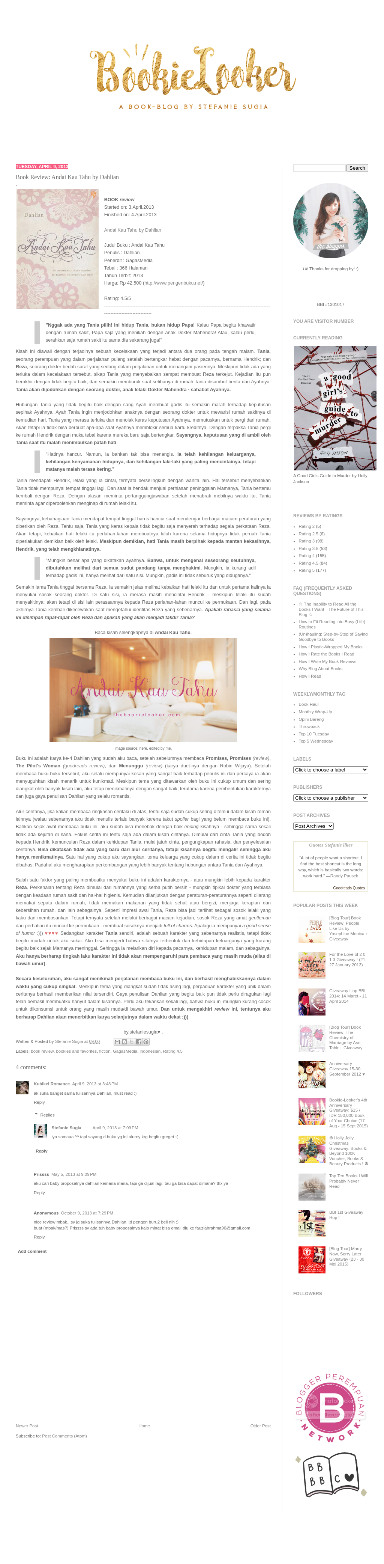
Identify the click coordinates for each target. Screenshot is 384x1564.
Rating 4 (306, 555)
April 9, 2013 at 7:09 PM (115, 1128)
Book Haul (308, 704)
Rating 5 (306, 570)
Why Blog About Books (320, 668)
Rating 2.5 (308, 534)
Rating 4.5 (173, 1051)
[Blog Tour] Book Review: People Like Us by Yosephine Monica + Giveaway (348, 928)
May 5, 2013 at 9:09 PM (74, 1174)
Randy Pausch (344, 876)
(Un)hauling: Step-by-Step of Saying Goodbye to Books (333, 637)
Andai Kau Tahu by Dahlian (132, 230)
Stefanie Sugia (69, 1041)
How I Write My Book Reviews (327, 661)
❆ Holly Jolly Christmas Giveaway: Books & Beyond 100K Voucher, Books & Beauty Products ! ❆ (348, 1151)
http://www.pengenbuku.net (173, 283)
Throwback (309, 726)
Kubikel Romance (52, 1084)
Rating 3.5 (308, 548)
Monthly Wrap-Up (315, 712)
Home (144, 1426)
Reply (39, 1102)
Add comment (32, 1251)
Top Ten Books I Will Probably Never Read (348, 1181)
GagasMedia (125, 1051)
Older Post (260, 1426)
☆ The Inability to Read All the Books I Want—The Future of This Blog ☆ (330, 609)
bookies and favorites (76, 1051)
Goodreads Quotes (349, 888)
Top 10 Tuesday (313, 734)
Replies (47, 1115)
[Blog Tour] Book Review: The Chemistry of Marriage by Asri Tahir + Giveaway (346, 1037)
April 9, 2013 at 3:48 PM (95, 1084)
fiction (104, 1051)
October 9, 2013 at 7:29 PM (87, 1213)
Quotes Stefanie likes (330, 845)
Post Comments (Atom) (64, 1436)
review (261, 758)
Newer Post (27, 1426)
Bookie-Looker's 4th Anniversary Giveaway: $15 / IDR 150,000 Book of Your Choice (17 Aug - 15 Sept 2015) (348, 1113)
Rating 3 (306, 541)
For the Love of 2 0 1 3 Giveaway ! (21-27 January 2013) (348, 959)
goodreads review (83, 765)
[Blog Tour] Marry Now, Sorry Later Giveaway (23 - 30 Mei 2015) (346, 1256)
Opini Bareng (311, 719)
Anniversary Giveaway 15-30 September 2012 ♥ (347, 1068)
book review (42, 1051)
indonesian (150, 1051)
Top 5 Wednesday (315, 741)
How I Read (309, 676)
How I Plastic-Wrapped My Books (330, 647)
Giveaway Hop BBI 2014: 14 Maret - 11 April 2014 (348, 995)
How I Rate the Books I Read (326, 654)
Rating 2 (306, 526)
